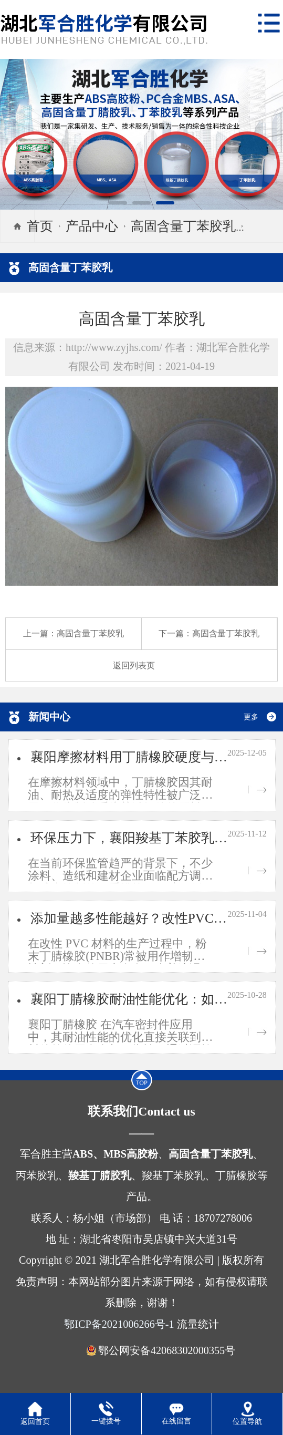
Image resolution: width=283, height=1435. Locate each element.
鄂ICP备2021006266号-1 (119, 1324)
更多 (251, 717)
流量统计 (198, 1324)
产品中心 (92, 226)
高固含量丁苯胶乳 (183, 226)
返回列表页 (134, 665)
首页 (40, 226)
